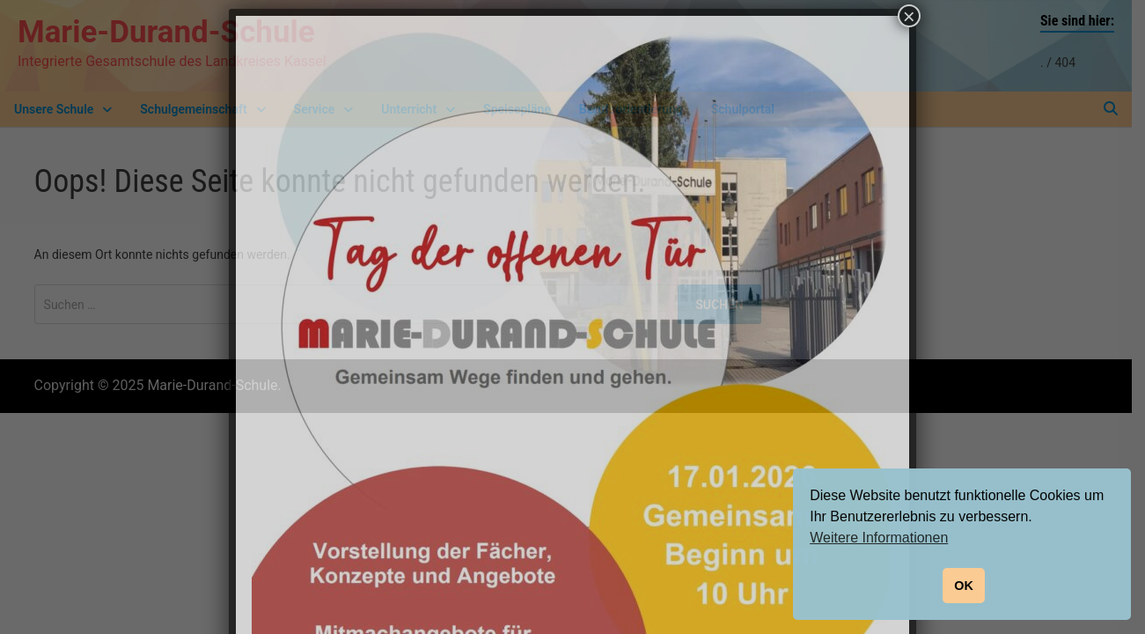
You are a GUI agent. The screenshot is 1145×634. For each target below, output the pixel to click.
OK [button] (963, 586)
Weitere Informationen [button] (879, 537)
